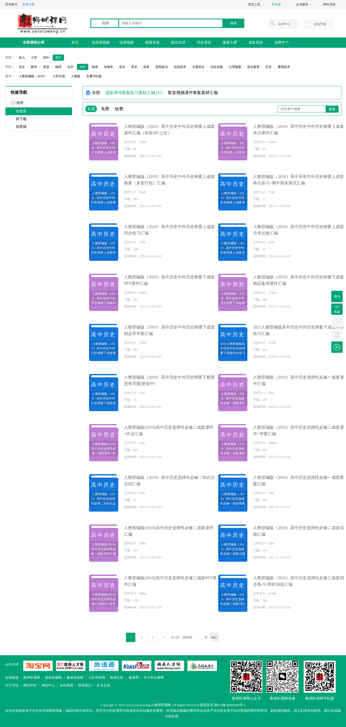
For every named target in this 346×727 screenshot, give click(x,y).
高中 (58, 57)
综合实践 (216, 67)
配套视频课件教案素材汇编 (193, 92)
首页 (74, 42)
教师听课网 (31, 677)
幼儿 (22, 57)
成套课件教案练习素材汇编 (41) (134, 92)
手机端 (276, 4)
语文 (22, 67)
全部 (91, 109)
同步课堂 (204, 42)
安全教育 (253, 67)
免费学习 (281, 42)
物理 (58, 67)
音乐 (122, 67)
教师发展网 (53, 677)
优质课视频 (101, 42)
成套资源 (255, 42)
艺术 (268, 67)
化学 (70, 67)
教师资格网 (75, 677)
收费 (119, 109)
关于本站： (13, 685)
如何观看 (66, 685)
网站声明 (30, 685)
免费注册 (28, 4)
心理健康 (235, 67)
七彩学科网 (96, 677)
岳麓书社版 (94, 76)
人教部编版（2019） (33, 76)
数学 (34, 67)
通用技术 (284, 67)
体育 (146, 67)
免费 (105, 109)
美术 (134, 67)
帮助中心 (48, 685)
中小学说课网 (154, 677)
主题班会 (198, 67)
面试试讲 (178, 42)
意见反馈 (103, 685)
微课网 (134, 677)
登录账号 (11, 4)
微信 (337, 296)
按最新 (21, 111)
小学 (34, 57)
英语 (46, 67)
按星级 (21, 127)
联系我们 (85, 685)
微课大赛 (230, 42)
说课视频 (126, 42)
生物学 (108, 67)
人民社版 (59, 76)
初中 (46, 57)
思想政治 (161, 67)
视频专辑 (152, 42)
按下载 (21, 119)
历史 (83, 67)
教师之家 (116, 677)
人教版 (75, 76)
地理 (95, 67)
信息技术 (180, 67)
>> (164, 637)
